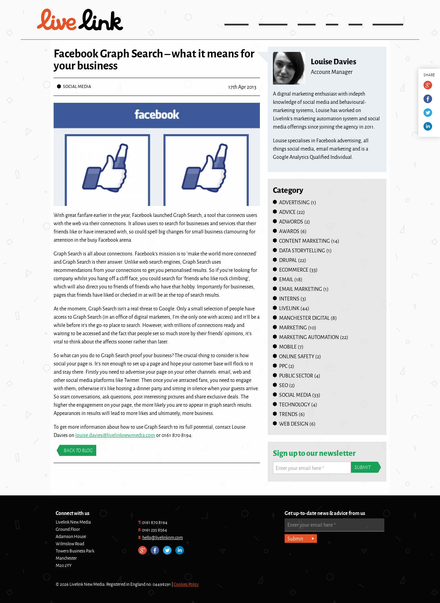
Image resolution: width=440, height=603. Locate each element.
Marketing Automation (309, 337)
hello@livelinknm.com (162, 537)
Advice (287, 212)
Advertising (294, 202)
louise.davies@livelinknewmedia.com (115, 435)
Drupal (288, 260)
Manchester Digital (304, 317)
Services (236, 19)
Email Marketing (300, 289)
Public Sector (296, 375)
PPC (283, 366)
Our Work (273, 19)
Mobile (288, 346)
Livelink (80, 20)
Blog (355, 19)
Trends (288, 414)
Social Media (77, 86)
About (307, 19)
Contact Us (388, 19)
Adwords (291, 221)
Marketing (293, 327)
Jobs (332, 19)
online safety (296, 356)
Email (286, 279)
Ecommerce (293, 269)
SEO (283, 385)
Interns (289, 298)
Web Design (293, 423)
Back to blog (78, 450)
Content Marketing (304, 240)
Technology (294, 404)
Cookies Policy (186, 584)
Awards (289, 231)
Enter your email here (300, 468)
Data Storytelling (302, 250)
